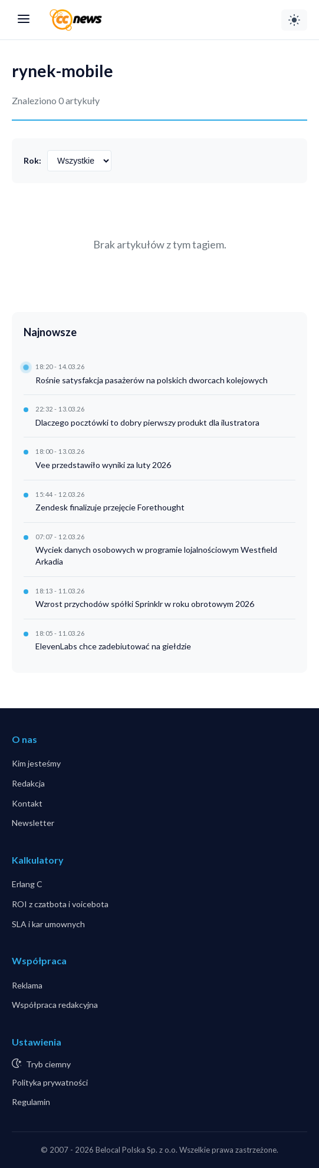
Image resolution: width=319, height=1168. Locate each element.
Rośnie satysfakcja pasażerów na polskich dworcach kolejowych (151, 380)
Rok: (32, 160)
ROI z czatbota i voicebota (60, 904)
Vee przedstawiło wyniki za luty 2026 (103, 465)
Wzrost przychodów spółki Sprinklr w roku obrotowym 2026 (144, 604)
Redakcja (28, 783)
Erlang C (27, 884)
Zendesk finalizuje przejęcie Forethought (110, 507)
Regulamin (31, 1102)
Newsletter (33, 823)
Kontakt (27, 803)
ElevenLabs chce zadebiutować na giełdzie (113, 646)
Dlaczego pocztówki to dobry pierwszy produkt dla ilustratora (147, 422)
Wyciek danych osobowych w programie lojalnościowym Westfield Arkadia (156, 555)
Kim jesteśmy (36, 763)
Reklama (27, 985)
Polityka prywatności (50, 1082)
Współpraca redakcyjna (55, 1005)
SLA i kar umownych (48, 924)
